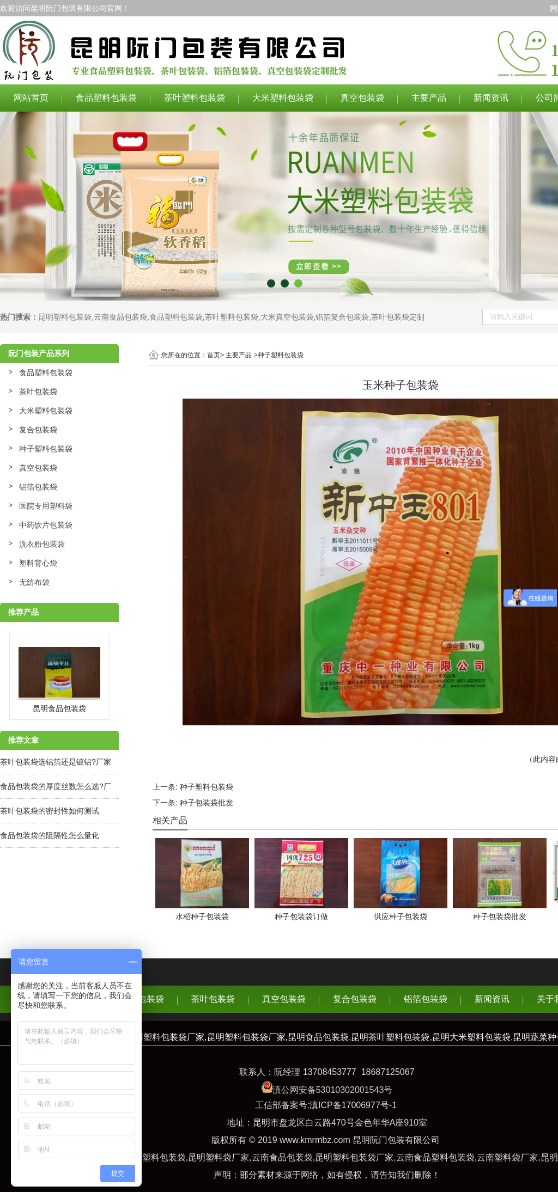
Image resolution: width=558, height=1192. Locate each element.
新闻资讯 (491, 97)
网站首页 (31, 97)
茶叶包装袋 (38, 391)
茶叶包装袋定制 (397, 317)
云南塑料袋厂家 (507, 1157)
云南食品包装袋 (120, 317)
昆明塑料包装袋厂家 (354, 1157)
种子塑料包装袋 (45, 448)
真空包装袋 (362, 97)
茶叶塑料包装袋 (194, 97)
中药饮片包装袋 (45, 525)
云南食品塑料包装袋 (435, 1157)
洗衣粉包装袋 (42, 544)
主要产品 (428, 97)
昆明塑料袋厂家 (218, 1157)
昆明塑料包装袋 (65, 317)
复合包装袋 (38, 429)
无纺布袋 (34, 582)
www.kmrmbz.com (315, 1140)
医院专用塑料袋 (45, 506)
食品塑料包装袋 (106, 97)
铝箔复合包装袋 (342, 317)
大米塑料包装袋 (282, 97)
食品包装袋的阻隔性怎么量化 (49, 835)
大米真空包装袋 (287, 317)
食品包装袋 (142, 999)
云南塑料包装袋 (155, 1157)
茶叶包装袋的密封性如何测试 (49, 810)
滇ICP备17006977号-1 (353, 1105)
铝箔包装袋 (38, 486)
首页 (213, 355)
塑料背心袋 (38, 563)
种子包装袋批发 (206, 802)
